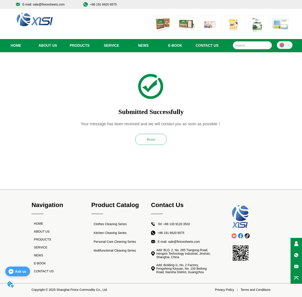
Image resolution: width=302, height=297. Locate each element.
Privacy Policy (224, 289)
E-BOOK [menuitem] (175, 45)
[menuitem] (80, 45)
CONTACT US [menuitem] (207, 45)
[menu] (111, 45)
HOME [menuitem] (16, 45)
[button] (79, 45)
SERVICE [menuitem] (111, 45)
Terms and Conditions (255, 289)
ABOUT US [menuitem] (48, 45)
